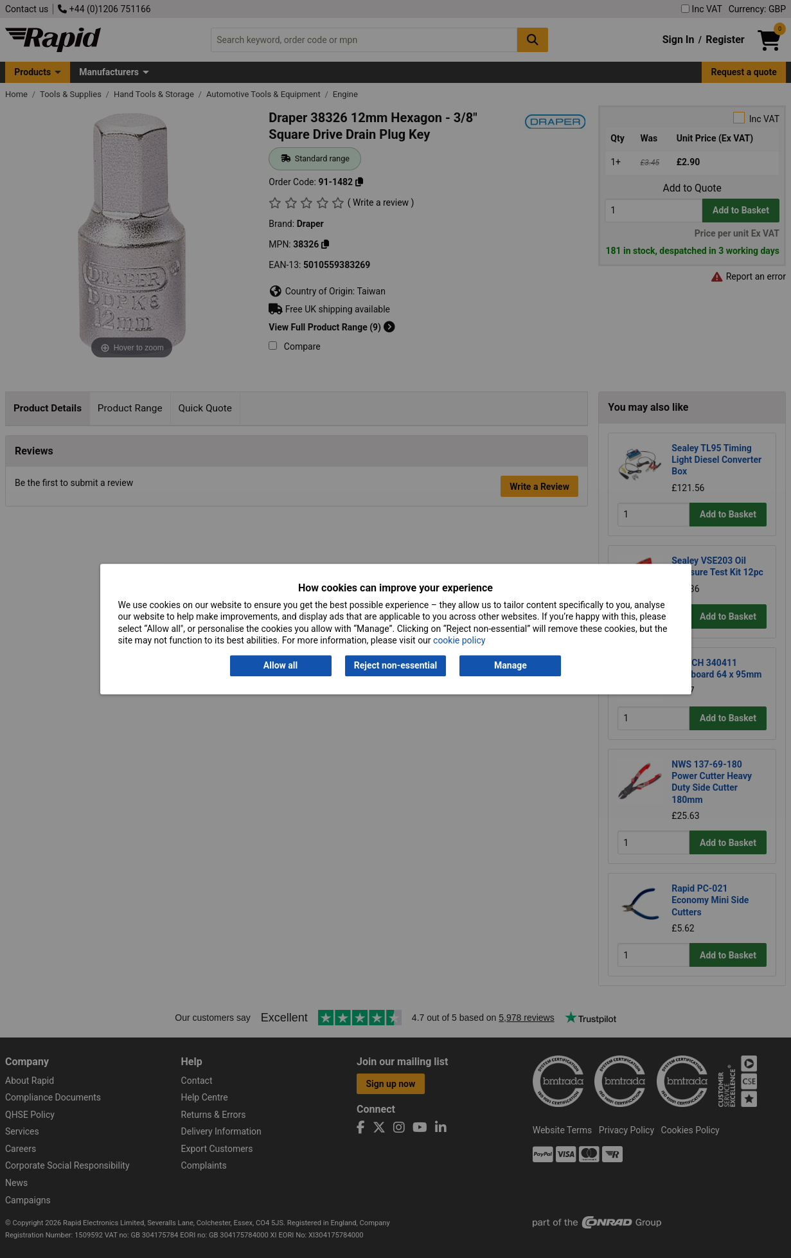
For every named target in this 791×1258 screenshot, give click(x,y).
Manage (510, 666)
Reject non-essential (395, 666)
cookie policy (459, 640)
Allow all (280, 666)
